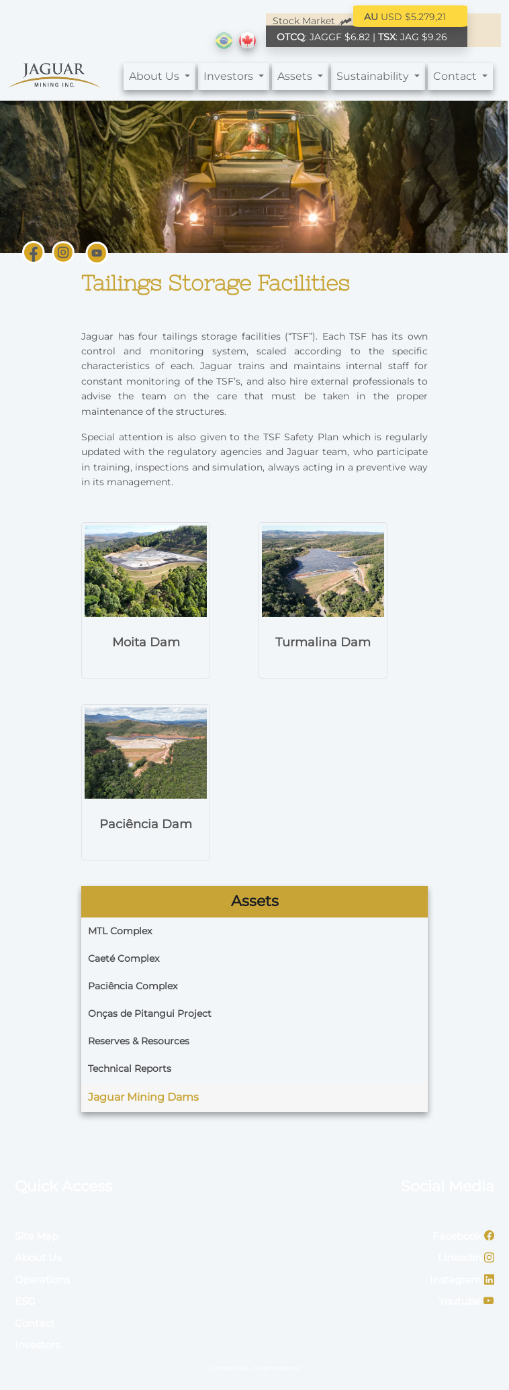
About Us (38, 1257)
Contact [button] (456, 76)
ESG (25, 1301)
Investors (37, 1344)
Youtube (466, 1301)
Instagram (462, 1279)
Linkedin (466, 1257)
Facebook (463, 1236)
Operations (42, 1279)
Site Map (36, 1236)
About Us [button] (155, 76)
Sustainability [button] (374, 76)
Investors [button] (229, 76)
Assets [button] (296, 76)
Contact (34, 1323)
